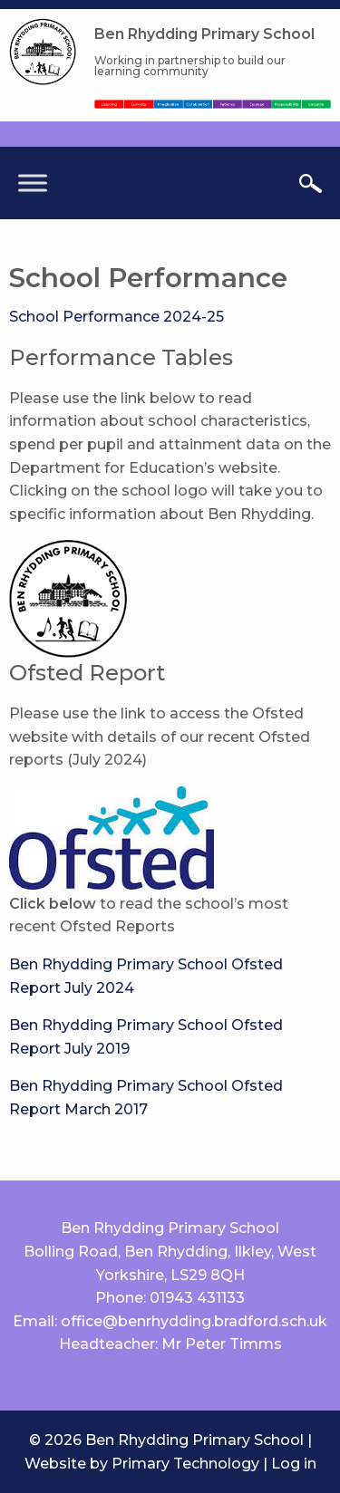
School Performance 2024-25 (116, 316)
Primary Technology (185, 1463)
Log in (293, 1463)
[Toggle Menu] (32, 182)
